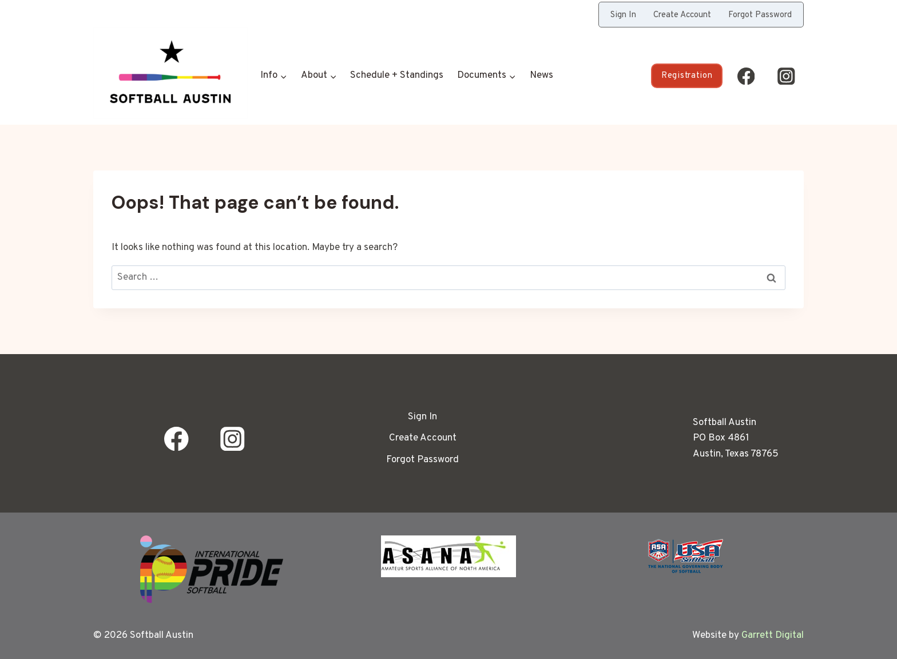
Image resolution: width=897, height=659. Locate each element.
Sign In (623, 15)
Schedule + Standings (396, 75)
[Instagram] (786, 75)
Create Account (682, 15)
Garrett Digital (772, 635)
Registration (686, 75)
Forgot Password (760, 15)
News (541, 75)
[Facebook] (745, 75)
